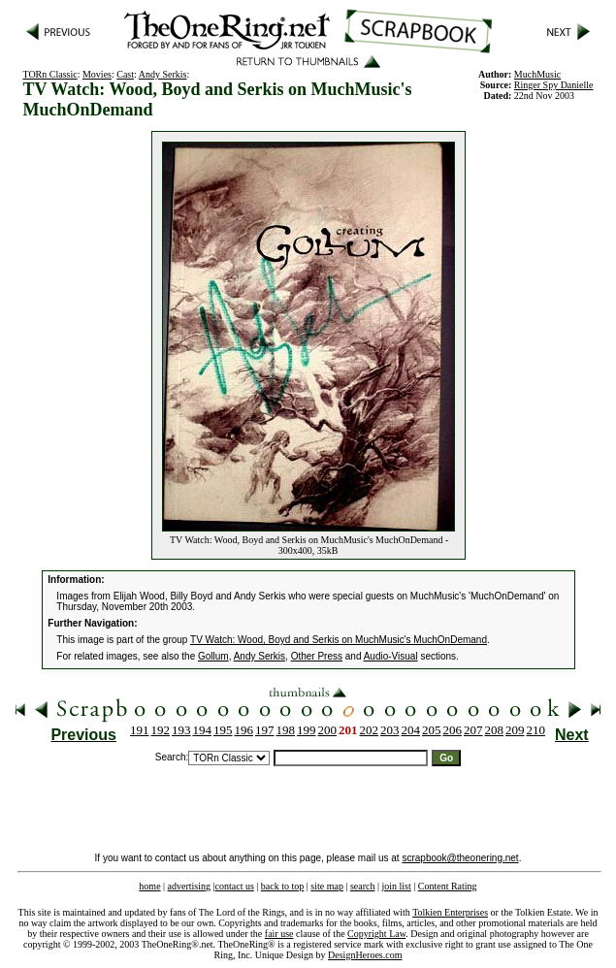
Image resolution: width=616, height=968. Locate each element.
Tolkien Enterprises (450, 912)
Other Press (316, 656)
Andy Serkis (163, 74)
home (149, 886)
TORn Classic (49, 74)
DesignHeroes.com (365, 955)
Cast (125, 74)
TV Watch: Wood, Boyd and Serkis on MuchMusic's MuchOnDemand (338, 639)
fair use (279, 933)
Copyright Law (376, 933)
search (362, 886)
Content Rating (447, 886)
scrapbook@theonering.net (460, 858)
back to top (282, 886)
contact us (234, 886)
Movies (97, 74)
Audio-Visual (391, 656)
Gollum (213, 656)
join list (395, 886)
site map (326, 886)
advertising (189, 886)
